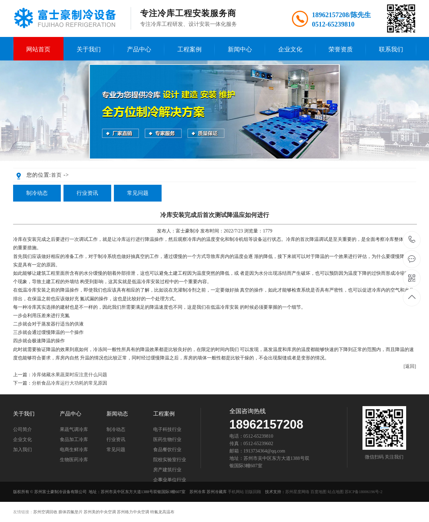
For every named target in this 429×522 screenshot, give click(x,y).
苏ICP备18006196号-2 (364, 491)
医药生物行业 (167, 439)
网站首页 (38, 49)
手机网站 (236, 491)
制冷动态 (37, 193)
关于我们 (89, 49)
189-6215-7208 (412, 240)
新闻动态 (117, 414)
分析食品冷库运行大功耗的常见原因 (69, 383)
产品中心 (139, 49)
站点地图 (336, 491)
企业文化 (290, 49)
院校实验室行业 (169, 460)
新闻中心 (240, 49)
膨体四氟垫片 (70, 512)
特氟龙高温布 (162, 512)
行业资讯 (87, 193)
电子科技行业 (167, 429)
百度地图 (318, 491)
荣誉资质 (341, 49)
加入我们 (22, 449)
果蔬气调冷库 (74, 429)
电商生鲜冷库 (74, 449)
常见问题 (137, 193)
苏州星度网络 (297, 491)
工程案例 (189, 49)
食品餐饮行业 (167, 449)
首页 (56, 175)
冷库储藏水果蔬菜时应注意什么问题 (69, 374)
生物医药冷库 (74, 460)
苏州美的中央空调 (100, 512)
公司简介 (22, 429)
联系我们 (391, 49)
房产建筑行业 (167, 470)
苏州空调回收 (45, 512)
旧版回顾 (253, 491)
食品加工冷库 (74, 439)
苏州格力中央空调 (133, 512)
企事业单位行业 (169, 480)
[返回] (409, 366)
